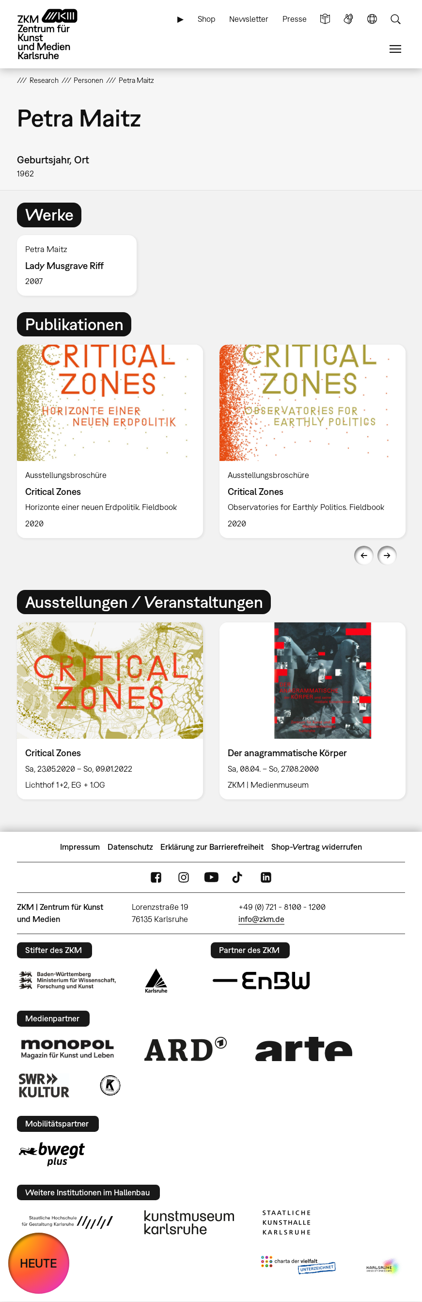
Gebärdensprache (348, 19)
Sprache (372, 19)
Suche (395, 19)
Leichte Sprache (325, 19)
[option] (81, 265)
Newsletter (248, 19)
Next (387, 555)
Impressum (80, 847)
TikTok (238, 878)
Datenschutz (130, 847)
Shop (207, 19)
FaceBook (156, 878)
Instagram (183, 878)
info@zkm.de (261, 919)
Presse (294, 19)
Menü (395, 49)
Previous (364, 555)
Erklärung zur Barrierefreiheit (212, 847)
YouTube (211, 878)
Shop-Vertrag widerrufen (316, 847)
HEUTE (38, 1263)
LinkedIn (266, 878)
